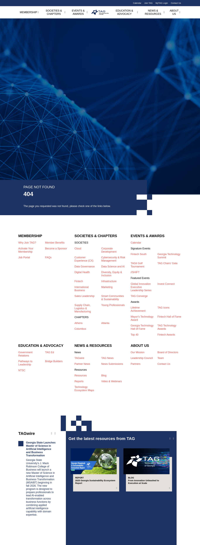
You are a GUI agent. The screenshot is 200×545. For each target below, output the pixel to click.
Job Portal (24, 257)
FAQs (48, 257)
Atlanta (105, 323)
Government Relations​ (25, 354)
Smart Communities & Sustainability (112, 298)
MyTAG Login (161, 3)
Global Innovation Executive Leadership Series (141, 287)
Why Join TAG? (27, 242)
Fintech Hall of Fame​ (169, 316)
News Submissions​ (112, 363)
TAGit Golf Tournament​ (137, 265)
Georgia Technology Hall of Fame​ (142, 327)
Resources (81, 375)
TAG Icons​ (164, 307)
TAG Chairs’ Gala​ (167, 263)
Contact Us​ (164, 363)
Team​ (161, 358)
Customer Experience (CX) (84, 259)
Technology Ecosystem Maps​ (84, 389)
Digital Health (82, 272)
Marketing (107, 287)
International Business (82, 289)
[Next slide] (173, 438)
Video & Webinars (111, 381)
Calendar (137, 3)
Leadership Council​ (142, 358)
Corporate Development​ (109, 250)
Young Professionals (113, 305)
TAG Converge (139, 296)
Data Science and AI (113, 266)
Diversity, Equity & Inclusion (111, 274)
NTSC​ (21, 370)
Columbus (80, 328)
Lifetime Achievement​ (138, 309)
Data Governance (85, 266)
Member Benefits (55, 242)
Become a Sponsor (56, 248)
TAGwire (79, 358)
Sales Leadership (84, 296)
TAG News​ (107, 358)
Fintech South (139, 254)
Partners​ (135, 363)
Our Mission (137, 352)
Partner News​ (82, 363)
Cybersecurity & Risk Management (113, 259)
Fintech (79, 281)
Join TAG (148, 3)
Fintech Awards (166, 334)
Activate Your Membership (25, 250)
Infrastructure (109, 281)
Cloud (78, 248)
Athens (79, 323)
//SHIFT (135, 272)
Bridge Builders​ (54, 361)
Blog (103, 375)
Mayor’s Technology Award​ (142, 318)
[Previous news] (51, 433)
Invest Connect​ (166, 283)
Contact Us (176, 3)
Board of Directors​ (168, 352)
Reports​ (79, 381)
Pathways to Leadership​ (25, 363)
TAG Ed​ (49, 352)
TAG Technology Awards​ (167, 327)
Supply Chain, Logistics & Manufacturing (83, 308)
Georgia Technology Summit (169, 256)
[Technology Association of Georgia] (100, 12)
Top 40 (134, 334)
